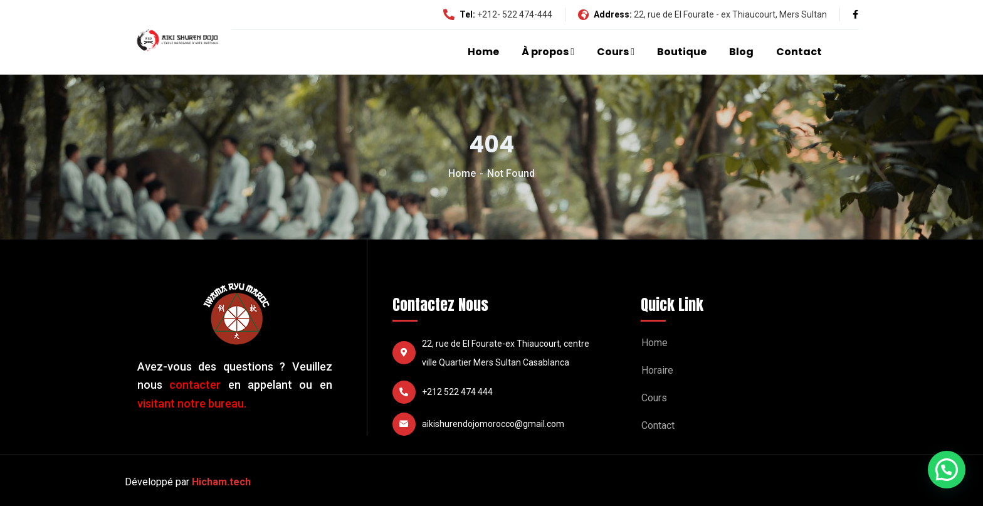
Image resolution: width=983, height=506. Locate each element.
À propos (545, 52)
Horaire (657, 370)
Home (483, 52)
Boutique (682, 52)
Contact (799, 52)
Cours (613, 52)
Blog (741, 52)
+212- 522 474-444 (514, 14)
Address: (605, 14)
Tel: (459, 14)
